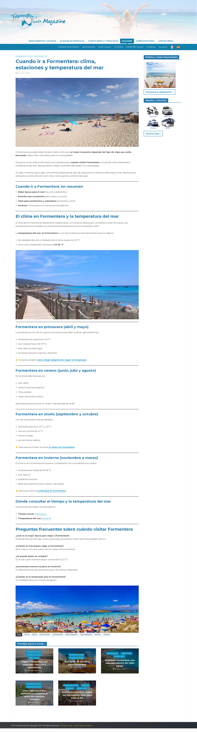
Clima (26, 634)
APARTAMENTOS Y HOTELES (42, 41)
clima (34, 634)
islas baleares (86, 634)
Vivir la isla (104, 47)
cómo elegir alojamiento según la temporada (61, 360)
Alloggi (163, 47)
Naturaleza (88, 47)
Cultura (118, 47)
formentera (45, 634)
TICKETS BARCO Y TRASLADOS (103, 41)
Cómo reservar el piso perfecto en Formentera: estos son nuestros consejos (34, 695)
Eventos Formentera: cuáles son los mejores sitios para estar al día (77, 695)
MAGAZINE (127, 41)
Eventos (151, 47)
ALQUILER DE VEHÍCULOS (72, 41)
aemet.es (46, 518)
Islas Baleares (71, 634)
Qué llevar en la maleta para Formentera (77, 663)
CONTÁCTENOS (166, 41)
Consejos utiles (134, 47)
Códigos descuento (68, 47)
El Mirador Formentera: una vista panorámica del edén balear (120, 663)
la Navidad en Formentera (52, 491)
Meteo (98, 634)
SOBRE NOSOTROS (145, 41)
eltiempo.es (40, 514)
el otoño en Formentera (62, 447)
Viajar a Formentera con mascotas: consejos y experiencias (34, 664)
